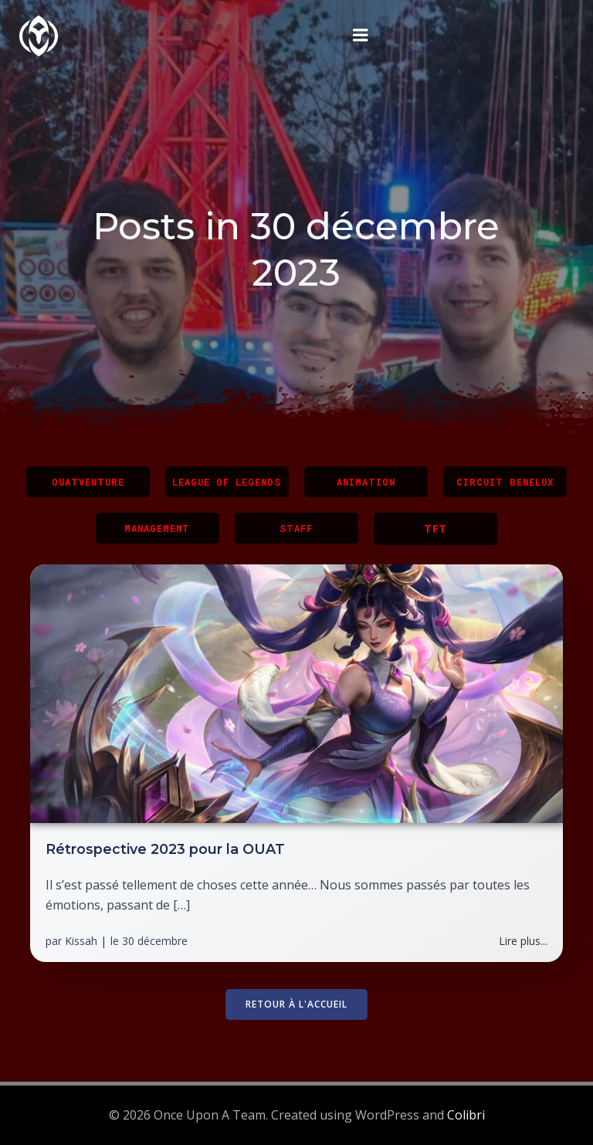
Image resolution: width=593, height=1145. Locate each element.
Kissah (81, 941)
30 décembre (155, 941)
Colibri (466, 1114)
